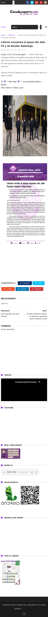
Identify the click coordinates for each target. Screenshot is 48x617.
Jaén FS (11, 35)
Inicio (3, 27)
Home (3, 35)
